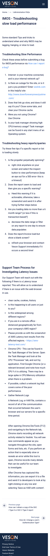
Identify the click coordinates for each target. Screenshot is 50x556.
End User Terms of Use (11, 547)
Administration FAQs (21, 12)
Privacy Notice (8, 544)
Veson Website (8, 550)
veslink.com (39, 87)
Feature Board (7, 553)
